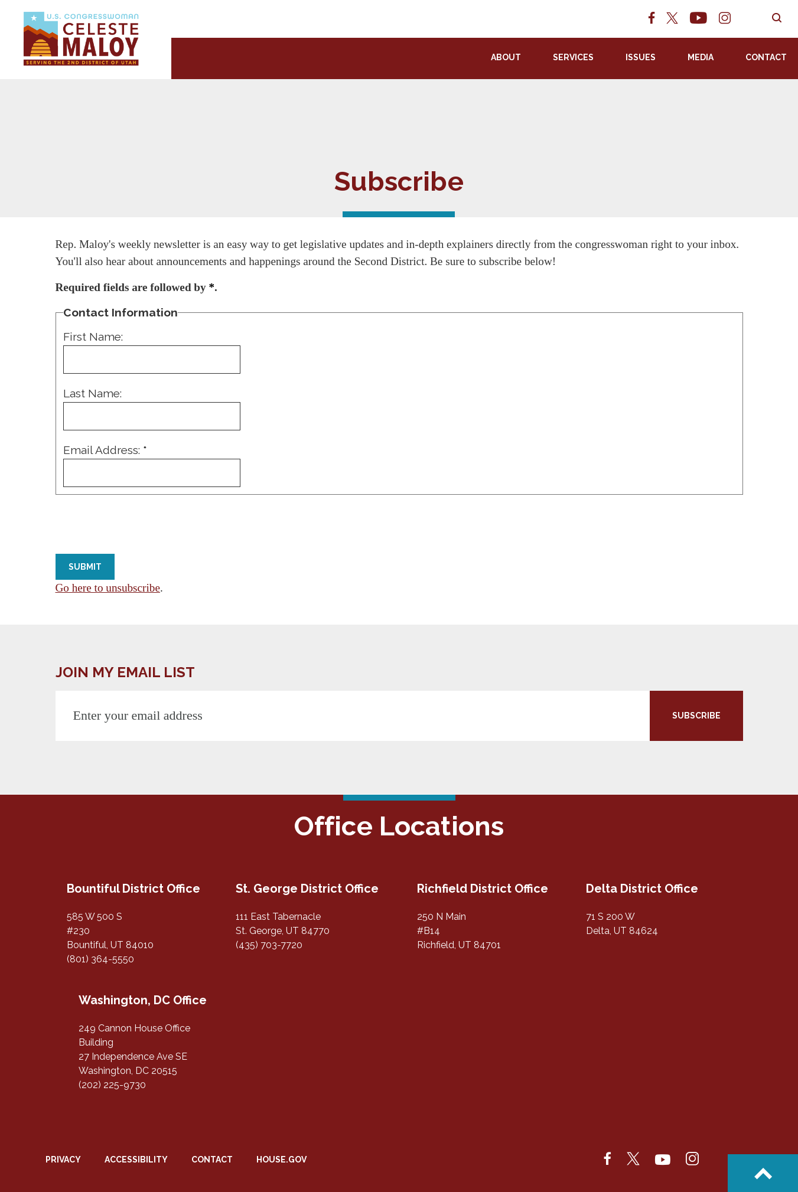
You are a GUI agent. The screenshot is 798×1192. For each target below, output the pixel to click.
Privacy (63, 1159)
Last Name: (92, 393)
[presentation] (145, 525)
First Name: (93, 336)
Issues (641, 57)
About (506, 57)
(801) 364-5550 (100, 959)
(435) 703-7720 (269, 945)
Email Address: (105, 449)
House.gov (281, 1159)
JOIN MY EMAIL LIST (125, 672)
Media (701, 57)
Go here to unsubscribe (108, 588)
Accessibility (136, 1159)
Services (573, 57)
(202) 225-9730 (112, 1084)
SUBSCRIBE (696, 715)
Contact (766, 57)
